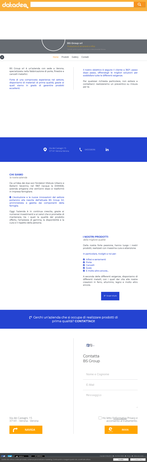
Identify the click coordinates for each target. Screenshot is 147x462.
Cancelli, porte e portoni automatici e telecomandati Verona (86, 49)
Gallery (75, 57)
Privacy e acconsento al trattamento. (122, 419)
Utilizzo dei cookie (138, 456)
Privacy (129, 456)
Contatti (85, 57)
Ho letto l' (107, 418)
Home (55, 57)
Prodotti (65, 57)
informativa (120, 418)
